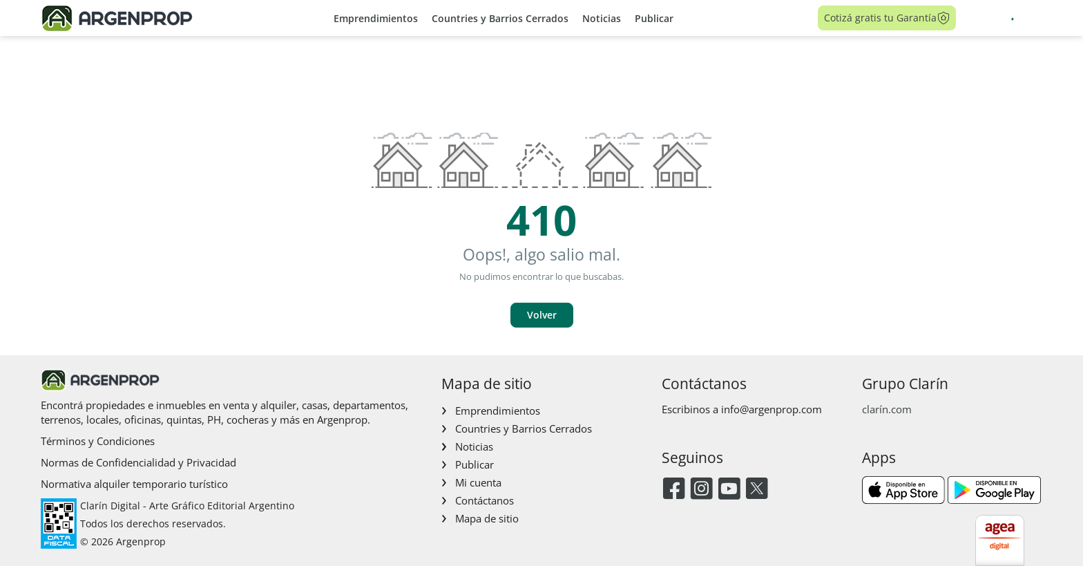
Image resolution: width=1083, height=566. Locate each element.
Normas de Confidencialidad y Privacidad (138, 462)
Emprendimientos (376, 18)
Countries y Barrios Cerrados (500, 18)
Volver (542, 314)
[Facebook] (674, 489)
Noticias (601, 18)
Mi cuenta (478, 482)
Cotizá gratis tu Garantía (887, 18)
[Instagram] (701, 489)
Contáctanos (484, 500)
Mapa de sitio (487, 518)
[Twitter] (757, 489)
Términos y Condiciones (98, 441)
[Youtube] (729, 489)
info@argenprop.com (771, 409)
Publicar (654, 18)
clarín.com (887, 409)
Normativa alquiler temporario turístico (134, 484)
